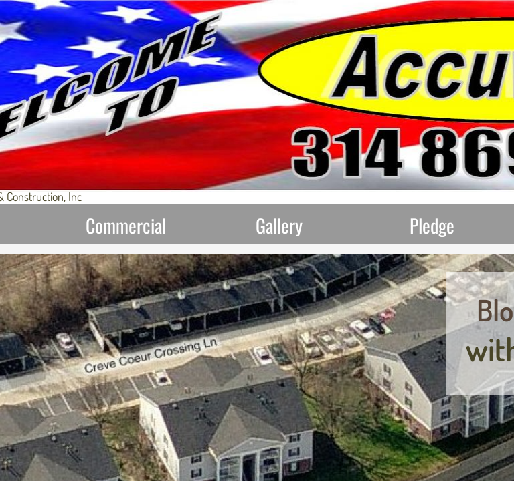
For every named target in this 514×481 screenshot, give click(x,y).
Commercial (126, 225)
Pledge (432, 225)
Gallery (279, 225)
